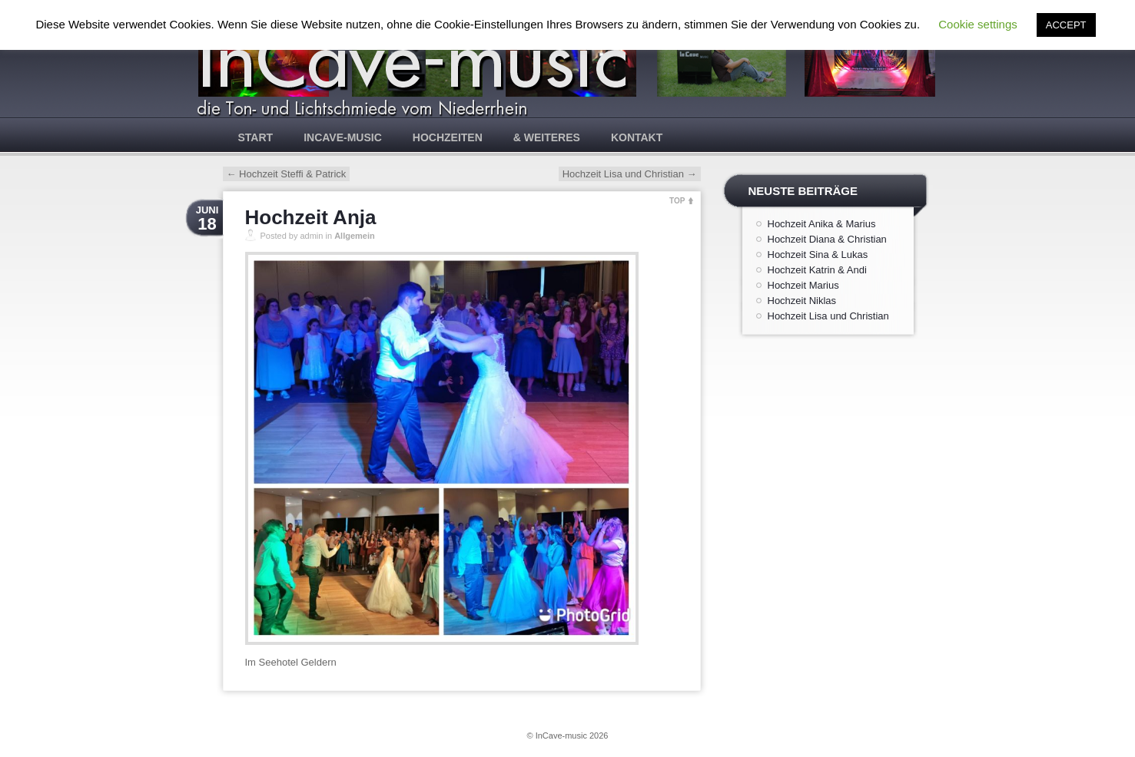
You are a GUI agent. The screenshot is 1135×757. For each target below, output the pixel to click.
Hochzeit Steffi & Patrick (287, 174)
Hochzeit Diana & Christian (827, 239)
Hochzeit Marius (803, 285)
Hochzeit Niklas (802, 300)
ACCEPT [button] (1066, 25)
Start (256, 137)
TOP (677, 201)
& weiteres (546, 137)
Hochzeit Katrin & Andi (817, 270)
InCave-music (343, 137)
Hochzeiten (448, 137)
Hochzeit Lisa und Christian (630, 174)
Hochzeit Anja (311, 217)
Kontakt (636, 137)
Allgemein (354, 235)
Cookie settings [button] (977, 24)
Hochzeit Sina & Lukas (818, 254)
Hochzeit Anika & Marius (822, 224)
